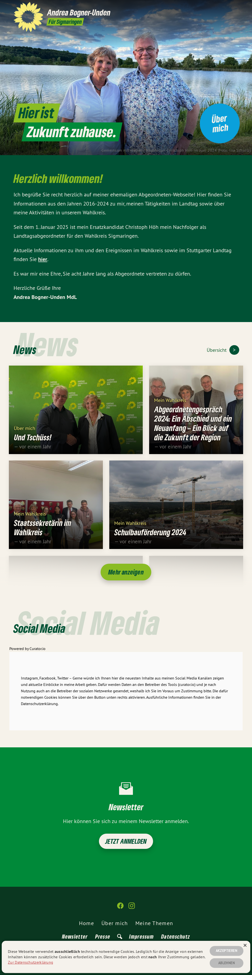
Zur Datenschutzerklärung (30, 962)
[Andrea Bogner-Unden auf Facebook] (228, 7)
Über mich (24, 431)
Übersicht (217, 350)
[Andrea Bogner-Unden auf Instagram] (236, 7)
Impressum (141, 936)
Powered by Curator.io (27, 652)
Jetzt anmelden (126, 841)
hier (42, 259)
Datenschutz (175, 936)
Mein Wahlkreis (170, 403)
